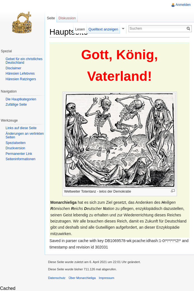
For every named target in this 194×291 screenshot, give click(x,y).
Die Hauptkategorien (21, 99)
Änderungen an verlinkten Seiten (25, 135)
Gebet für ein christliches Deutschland (24, 61)
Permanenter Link (19, 154)
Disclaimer (13, 68)
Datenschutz (56, 278)
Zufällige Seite (16, 105)
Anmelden (183, 5)
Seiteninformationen (21, 159)
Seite (51, 18)
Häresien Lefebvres (20, 73)
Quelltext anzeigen (103, 29)
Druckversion (15, 148)
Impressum (106, 278)
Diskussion (67, 18)
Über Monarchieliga (82, 278)
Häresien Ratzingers (21, 79)
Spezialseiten (15, 143)
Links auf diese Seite (21, 128)
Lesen (80, 29)
